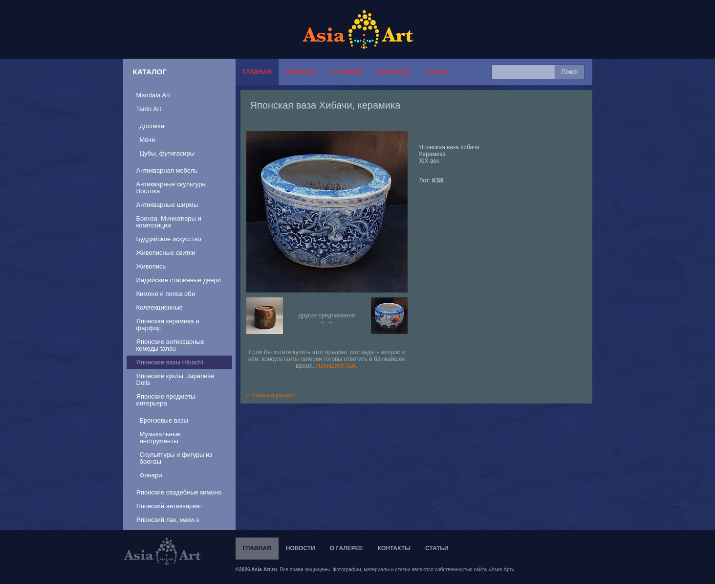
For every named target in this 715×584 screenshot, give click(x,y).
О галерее (346, 71)
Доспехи (152, 126)
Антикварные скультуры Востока (171, 187)
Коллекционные (159, 307)
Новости (300, 71)
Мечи (147, 139)
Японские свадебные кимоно (179, 492)
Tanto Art (148, 108)
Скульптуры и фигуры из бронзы (176, 458)
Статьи (437, 71)
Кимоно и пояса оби (165, 293)
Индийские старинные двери (178, 280)
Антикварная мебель (167, 170)
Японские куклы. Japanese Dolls (175, 379)
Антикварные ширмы (167, 204)
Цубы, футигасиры (167, 153)
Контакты (394, 71)
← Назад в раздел (270, 395)
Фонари (151, 475)
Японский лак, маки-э (167, 519)
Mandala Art (153, 95)
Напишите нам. (337, 365)
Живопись (151, 266)
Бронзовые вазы (164, 420)
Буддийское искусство (168, 239)
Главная (257, 71)
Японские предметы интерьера (165, 400)
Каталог (150, 71)
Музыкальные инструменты (160, 437)
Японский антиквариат (169, 506)
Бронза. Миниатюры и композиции (168, 222)
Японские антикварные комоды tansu (170, 345)
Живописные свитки (165, 252)
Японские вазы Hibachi (169, 362)
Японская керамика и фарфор (167, 324)
